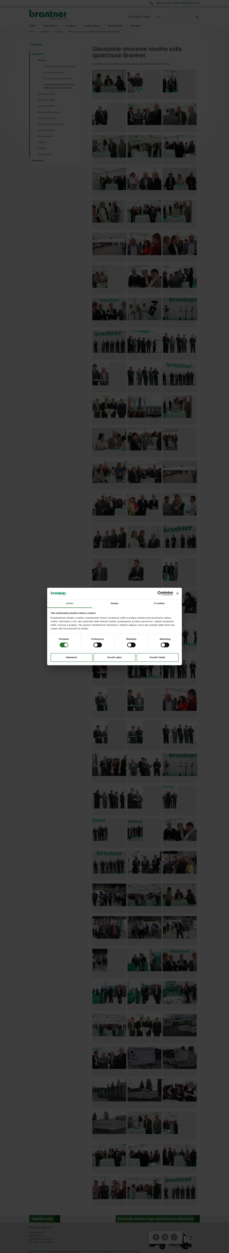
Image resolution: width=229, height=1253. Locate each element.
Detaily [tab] (114, 603)
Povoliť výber (114, 657)
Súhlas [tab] (69, 603)
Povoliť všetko (157, 657)
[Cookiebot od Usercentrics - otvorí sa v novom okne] (160, 593)
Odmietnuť (71, 657)
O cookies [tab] (159, 603)
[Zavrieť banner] (177, 593)
